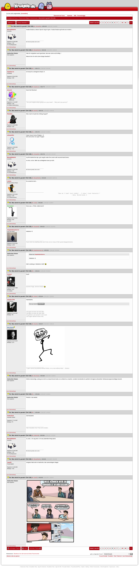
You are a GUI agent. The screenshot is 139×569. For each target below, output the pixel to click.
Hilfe (75, 15)
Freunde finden (66, 566)
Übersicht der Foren (59, 15)
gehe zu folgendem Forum (96, 554)
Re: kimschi (34, 110)
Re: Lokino (34, 202)
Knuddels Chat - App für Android (37, 566)
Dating (87, 566)
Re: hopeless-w (35, 86)
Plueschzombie (35, 553)
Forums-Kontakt (103, 556)
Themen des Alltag (24, 18)
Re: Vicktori (34, 296)
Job (117, 566)
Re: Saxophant (35, 226)
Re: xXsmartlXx (37, 26)
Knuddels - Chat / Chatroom (115, 556)
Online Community (94, 566)
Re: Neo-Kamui (35, 375)
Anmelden (24, 13)
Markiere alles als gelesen (13, 556)
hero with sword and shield (25, 553)
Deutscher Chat (24, 566)
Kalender (69, 15)
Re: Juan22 (34, 477)
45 (122, 22)
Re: (33, 68)
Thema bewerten (23, 22)
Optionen (11, 22)
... (119, 22)
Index (24, 548)
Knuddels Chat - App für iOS (54, 566)
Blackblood (16, 553)
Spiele (82, 566)
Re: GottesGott (35, 435)
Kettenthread (33, 18)
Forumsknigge (81, 15)
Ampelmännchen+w (40, 254)
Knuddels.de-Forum (12, 18)
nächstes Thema (35, 548)
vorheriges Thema (14, 548)
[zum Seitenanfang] (11, 47)
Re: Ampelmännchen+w (37, 250)
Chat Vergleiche (104, 566)
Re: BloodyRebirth (36, 50)
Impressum (112, 566)
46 (125, 22)
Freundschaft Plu (75, 566)
